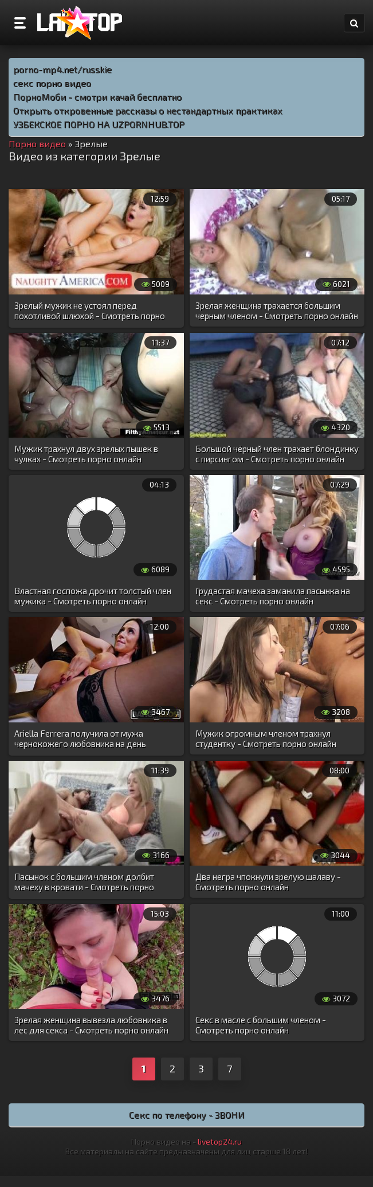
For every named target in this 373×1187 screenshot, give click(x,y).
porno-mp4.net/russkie (62, 69)
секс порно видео (52, 82)
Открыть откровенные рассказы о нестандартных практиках (147, 110)
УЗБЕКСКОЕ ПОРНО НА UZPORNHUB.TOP (98, 124)
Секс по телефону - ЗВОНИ (187, 1114)
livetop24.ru (220, 1141)
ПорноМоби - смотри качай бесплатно (97, 96)
